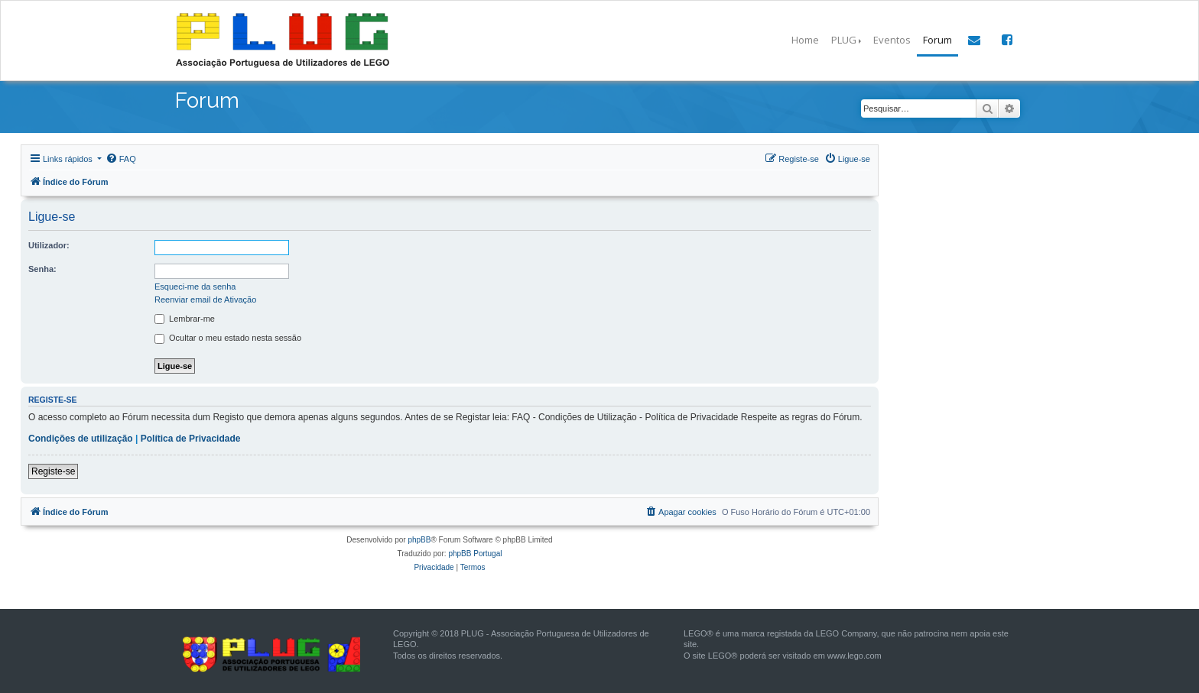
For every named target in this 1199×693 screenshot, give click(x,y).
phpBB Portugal (475, 553)
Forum (937, 40)
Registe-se (53, 471)
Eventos (892, 40)
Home (805, 40)
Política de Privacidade (191, 438)
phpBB (419, 540)
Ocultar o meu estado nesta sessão (227, 338)
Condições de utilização (80, 438)
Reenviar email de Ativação (205, 299)
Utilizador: (49, 245)
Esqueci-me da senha (195, 286)
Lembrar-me (184, 319)
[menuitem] (121, 159)
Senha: (42, 269)
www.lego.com (854, 655)
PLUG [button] (843, 40)
